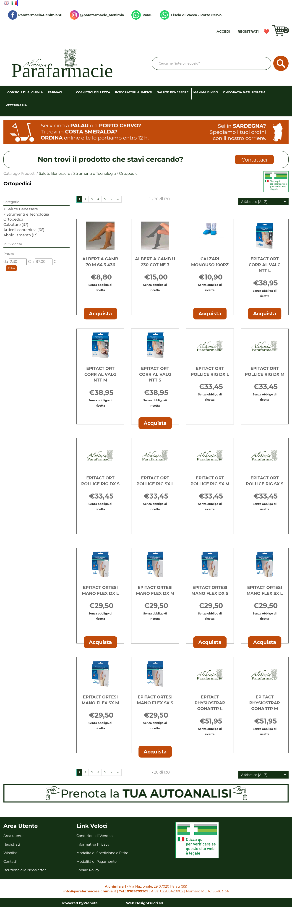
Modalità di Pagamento (96, 861)
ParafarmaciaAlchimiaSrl (35, 15)
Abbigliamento (20, 235)
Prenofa (90, 903)
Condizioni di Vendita (94, 836)
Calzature (15, 224)
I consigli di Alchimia (24, 92)
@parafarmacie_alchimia (97, 15)
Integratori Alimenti (133, 92)
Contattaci (254, 160)
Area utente (13, 836)
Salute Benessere (172, 92)
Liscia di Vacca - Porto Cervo (191, 15)
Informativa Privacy (92, 844)
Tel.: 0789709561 (133, 891)
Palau (142, 15)
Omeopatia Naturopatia (244, 92)
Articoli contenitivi (23, 230)
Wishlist (266, 31)
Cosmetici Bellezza (93, 92)
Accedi (223, 31)
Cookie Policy (87, 870)
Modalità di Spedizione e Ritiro (102, 853)
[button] (263, 201)
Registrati (248, 31)
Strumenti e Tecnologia (94, 173)
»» (117, 199)
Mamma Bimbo (205, 92)
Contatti (10, 861)
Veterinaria (16, 105)
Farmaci (55, 92)
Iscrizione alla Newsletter (24, 870)
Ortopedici (13, 219)
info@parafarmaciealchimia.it (89, 891)
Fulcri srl (155, 903)
